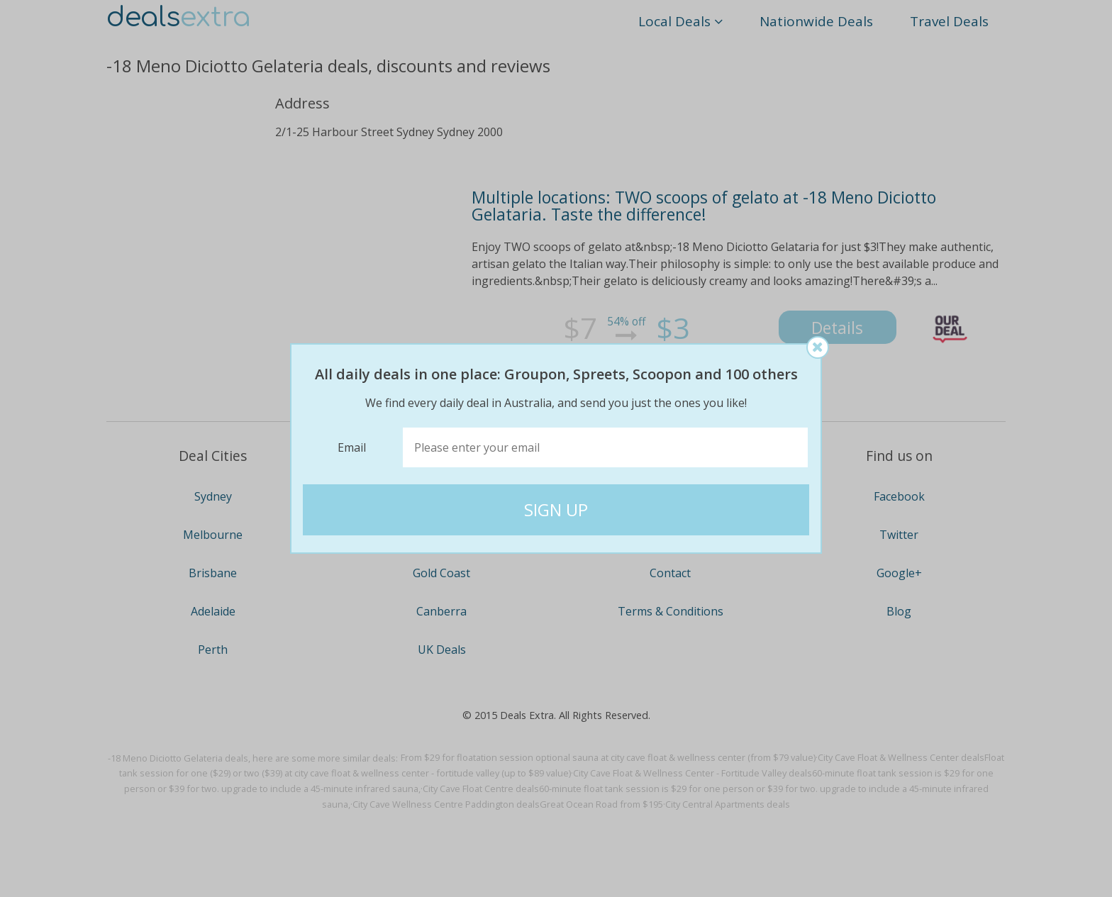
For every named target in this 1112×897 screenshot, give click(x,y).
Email (352, 447)
